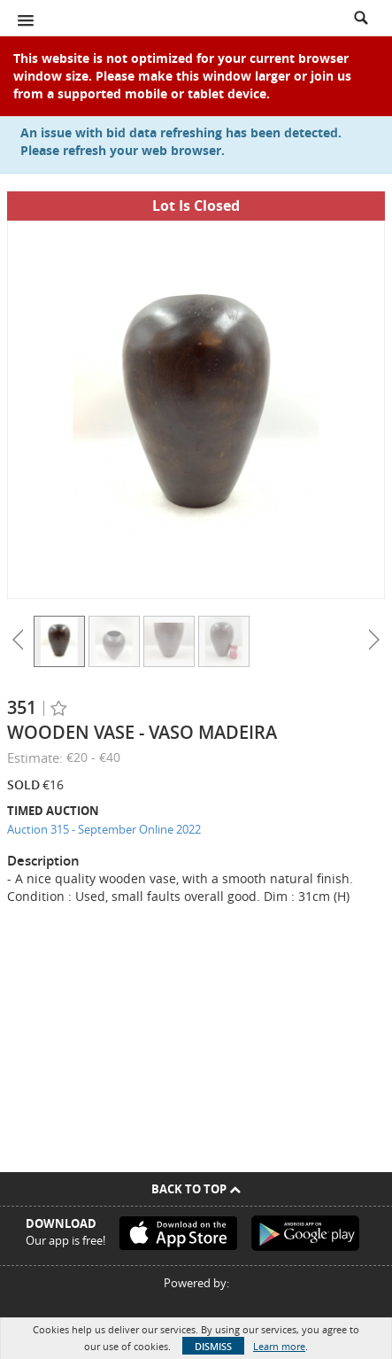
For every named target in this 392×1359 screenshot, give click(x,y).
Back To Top (196, 1189)
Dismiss (213, 1346)
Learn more (279, 1346)
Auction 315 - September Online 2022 (104, 829)
